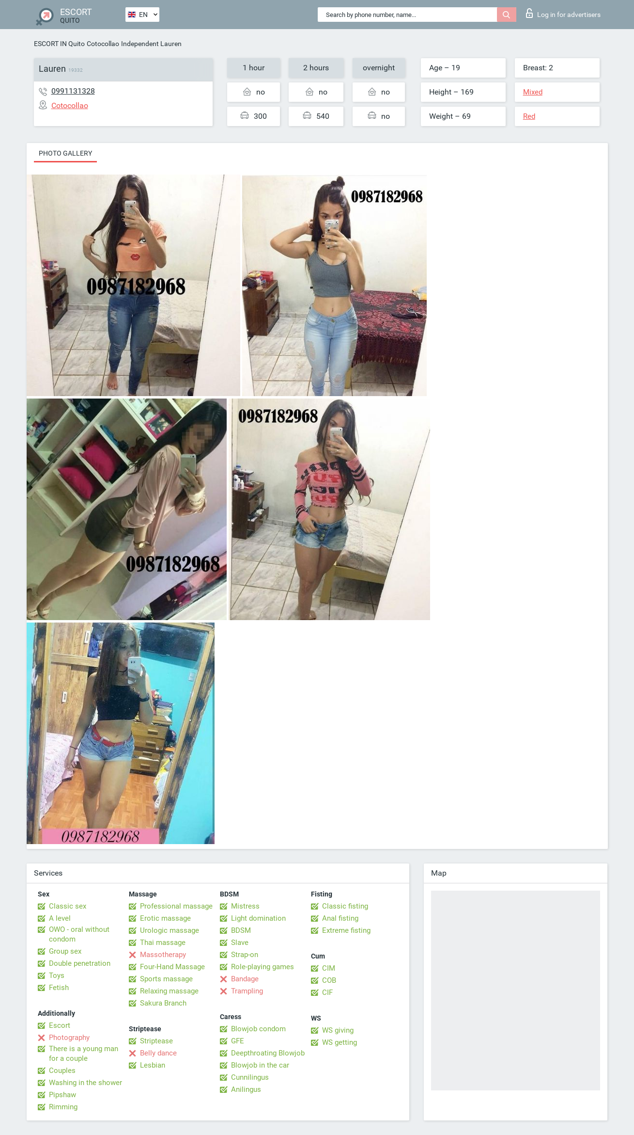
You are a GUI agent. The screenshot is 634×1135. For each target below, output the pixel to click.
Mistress (245, 906)
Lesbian (152, 1065)
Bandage (245, 979)
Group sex (65, 951)
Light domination (258, 918)
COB (329, 980)
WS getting (339, 1042)
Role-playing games (262, 966)
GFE (237, 1041)
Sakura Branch (163, 1003)
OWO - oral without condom (79, 934)
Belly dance (158, 1053)
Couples (62, 1070)
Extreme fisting (346, 930)
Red (529, 116)
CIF (327, 992)
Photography (69, 1037)
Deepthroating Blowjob (268, 1053)
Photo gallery (65, 153)
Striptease (156, 1041)
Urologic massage (169, 930)
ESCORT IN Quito (59, 44)
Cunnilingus (250, 1077)
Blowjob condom (258, 1028)
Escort (59, 1025)
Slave (239, 942)
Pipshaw (62, 1094)
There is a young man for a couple (83, 1053)
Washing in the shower (85, 1082)
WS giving (338, 1030)
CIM (328, 968)
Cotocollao (103, 44)
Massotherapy (163, 954)
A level (60, 918)
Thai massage (163, 942)
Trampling (247, 991)
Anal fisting (340, 918)
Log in (563, 13)
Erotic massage (165, 918)
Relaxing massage (169, 991)
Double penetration (79, 963)
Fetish (59, 987)
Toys (56, 975)
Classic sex (67, 906)
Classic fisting (345, 906)
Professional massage (176, 906)
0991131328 (73, 91)
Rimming (63, 1107)
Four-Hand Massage (172, 966)
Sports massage (166, 979)
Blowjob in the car (260, 1065)
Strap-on (244, 954)
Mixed (532, 92)
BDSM (241, 930)
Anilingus (246, 1089)
